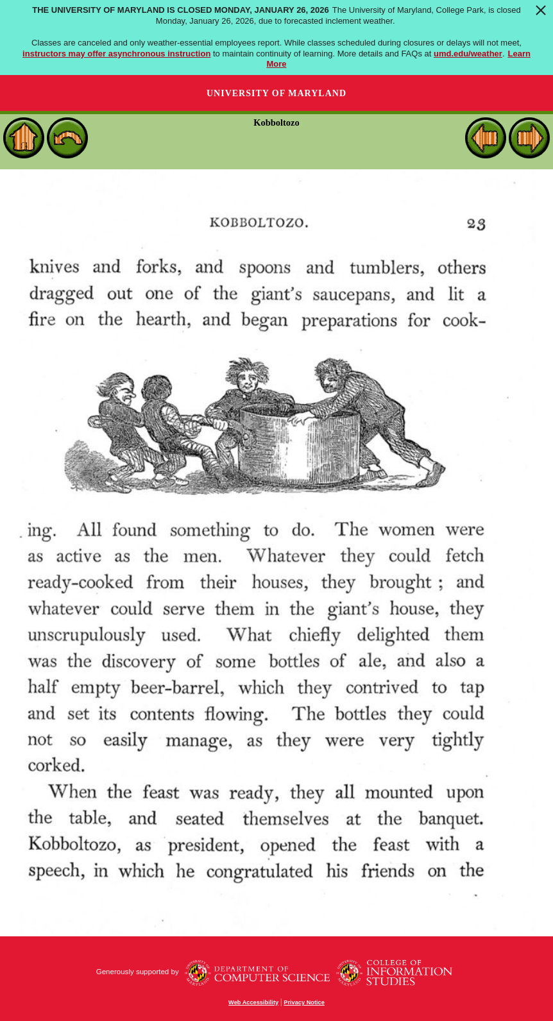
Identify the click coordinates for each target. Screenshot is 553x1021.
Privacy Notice (304, 1002)
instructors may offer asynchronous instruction (116, 53)
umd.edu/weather (468, 53)
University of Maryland (276, 93)
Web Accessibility (253, 1002)
